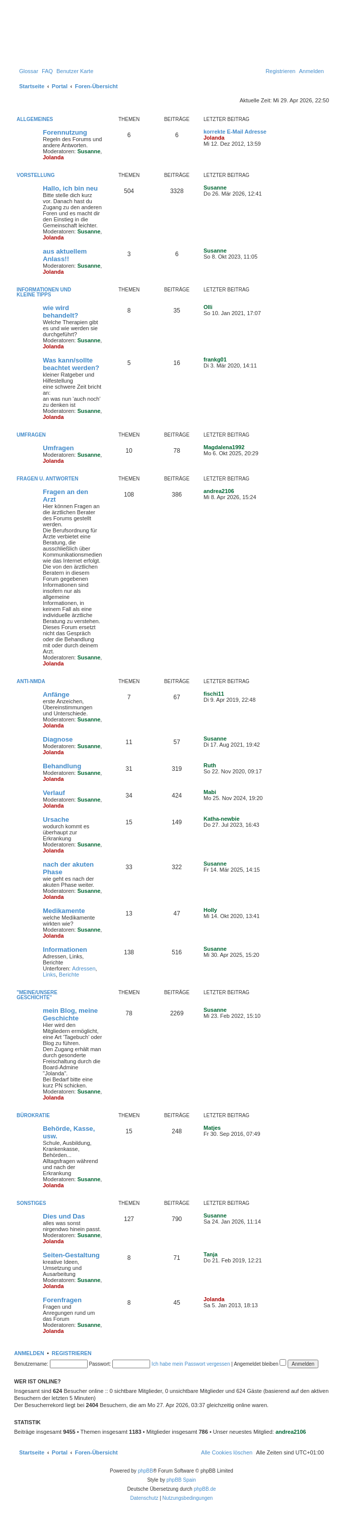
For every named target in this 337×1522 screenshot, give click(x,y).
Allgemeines (35, 119)
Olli (208, 307)
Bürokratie (33, 1115)
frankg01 (215, 359)
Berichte (69, 974)
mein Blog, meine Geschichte (70, 1014)
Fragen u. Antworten (47, 478)
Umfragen (31, 435)
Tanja (211, 1254)
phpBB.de (205, 1489)
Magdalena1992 (224, 447)
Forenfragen (62, 1300)
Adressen (83, 968)
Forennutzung (65, 132)
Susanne (89, 151)
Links (49, 974)
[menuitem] (28, 71)
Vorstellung (36, 175)
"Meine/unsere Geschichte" (37, 995)
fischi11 (214, 694)
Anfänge (56, 694)
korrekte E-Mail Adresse (235, 132)
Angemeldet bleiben (260, 1364)
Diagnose (58, 739)
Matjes (212, 1128)
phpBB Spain (180, 1480)
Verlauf (54, 793)
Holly (210, 910)
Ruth (210, 765)
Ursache (56, 819)
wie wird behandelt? (60, 311)
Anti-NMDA (31, 681)
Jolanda (53, 157)
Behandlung (62, 766)
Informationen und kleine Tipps (44, 292)
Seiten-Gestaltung (71, 1255)
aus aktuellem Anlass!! (65, 255)
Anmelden (29, 1353)
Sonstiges (31, 1203)
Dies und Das (64, 1216)
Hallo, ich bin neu (70, 188)
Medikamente (64, 911)
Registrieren (72, 1353)
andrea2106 (219, 491)
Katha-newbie (222, 819)
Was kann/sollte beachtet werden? (71, 364)
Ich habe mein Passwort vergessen (191, 1364)
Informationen (65, 949)
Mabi (210, 792)
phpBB (145, 1471)
